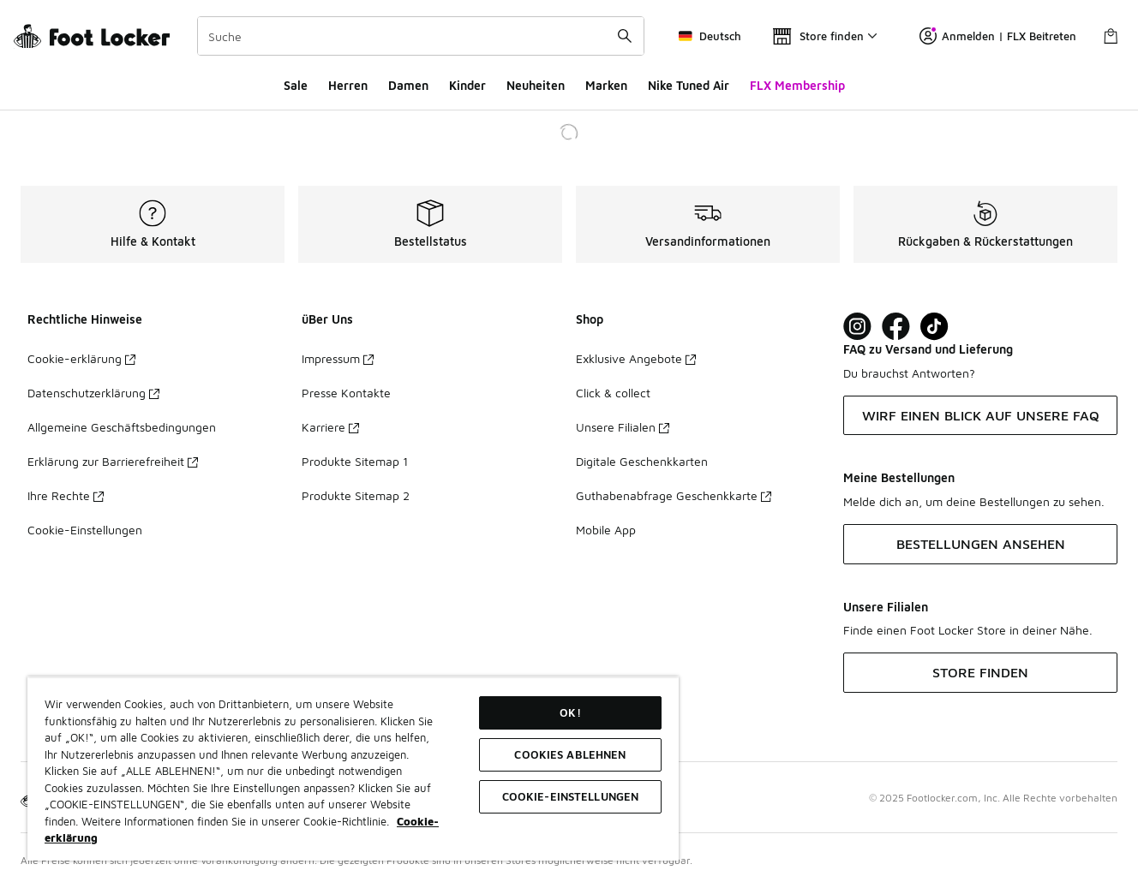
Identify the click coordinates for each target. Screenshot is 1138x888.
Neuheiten (535, 85)
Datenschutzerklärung (93, 392)
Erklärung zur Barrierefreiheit (112, 461)
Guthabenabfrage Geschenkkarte (673, 495)
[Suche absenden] (625, 36)
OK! (570, 712)
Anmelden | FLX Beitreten (997, 36)
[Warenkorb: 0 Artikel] (1110, 36)
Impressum (338, 358)
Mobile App (606, 529)
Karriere (330, 427)
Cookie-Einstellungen (84, 529)
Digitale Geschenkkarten (642, 461)
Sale (296, 85)
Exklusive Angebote (636, 358)
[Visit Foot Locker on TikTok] (934, 327)
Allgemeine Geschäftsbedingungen (121, 427)
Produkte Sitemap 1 (355, 461)
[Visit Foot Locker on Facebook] (896, 327)
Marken (606, 85)
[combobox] (421, 36)
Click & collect (613, 392)
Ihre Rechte (65, 495)
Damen (408, 85)
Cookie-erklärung (81, 358)
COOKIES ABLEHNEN (570, 754)
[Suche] (421, 36)
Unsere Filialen (622, 427)
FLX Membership (797, 85)
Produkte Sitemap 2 (356, 495)
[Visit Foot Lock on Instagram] (857, 327)
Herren (348, 85)
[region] (353, 768)
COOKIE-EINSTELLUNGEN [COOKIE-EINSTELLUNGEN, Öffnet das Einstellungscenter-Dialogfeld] (570, 796)
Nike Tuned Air (688, 85)
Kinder (467, 85)
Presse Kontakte (346, 392)
